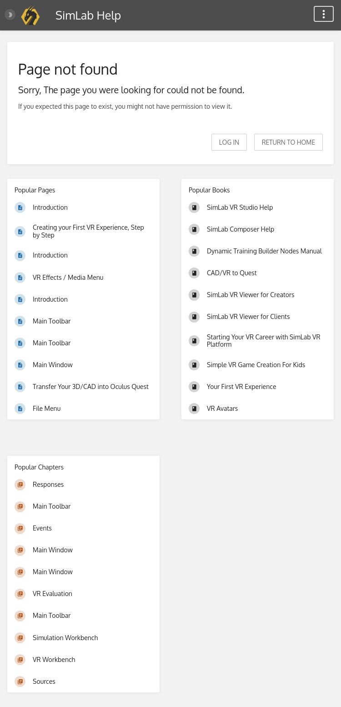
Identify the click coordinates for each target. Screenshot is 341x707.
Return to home (288, 142)
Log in (229, 142)
